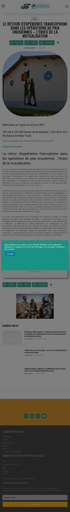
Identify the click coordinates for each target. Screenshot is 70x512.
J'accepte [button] (10, 254)
